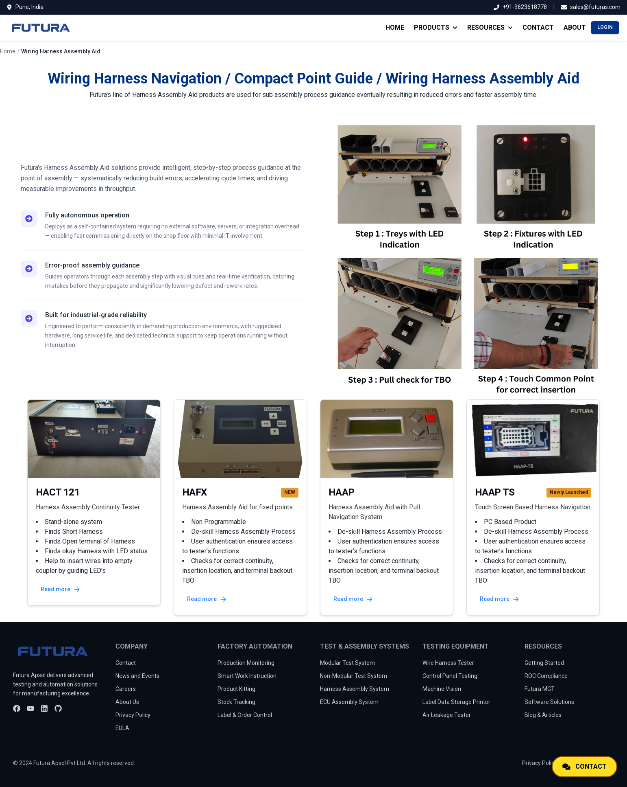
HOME (394, 27)
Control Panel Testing (449, 676)
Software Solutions (549, 702)
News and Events (137, 676)
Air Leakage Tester (446, 715)
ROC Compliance (546, 676)
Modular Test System (347, 663)
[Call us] (520, 7)
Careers (125, 689)
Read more (60, 589)
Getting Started (544, 663)
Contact (125, 663)
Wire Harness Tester (448, 663)
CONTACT (538, 27)
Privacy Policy (132, 715)
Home (7, 51)
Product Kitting (236, 689)
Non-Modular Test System (353, 676)
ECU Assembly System (349, 702)
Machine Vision (441, 689)
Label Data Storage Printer (456, 702)
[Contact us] (584, 766)
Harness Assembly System (354, 689)
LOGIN (605, 27)
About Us (127, 702)
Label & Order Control (245, 715)
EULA (122, 728)
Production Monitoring (246, 663)
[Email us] (590, 7)
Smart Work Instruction (247, 676)
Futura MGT (540, 689)
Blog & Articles (543, 715)
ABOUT (575, 27)
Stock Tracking (236, 702)
